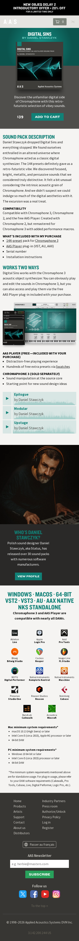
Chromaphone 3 (46, 240)
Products (19, 806)
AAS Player (14, 246)
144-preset (14, 240)
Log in (46, 822)
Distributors (21, 833)
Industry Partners (54, 801)
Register (48, 828)
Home (17, 801)
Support (18, 817)
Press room (50, 806)
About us (19, 828)
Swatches (63, 366)
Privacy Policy (51, 817)
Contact (19, 822)
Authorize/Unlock (54, 812)
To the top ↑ (39, 906)
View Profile (28, 576)
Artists (17, 812)
